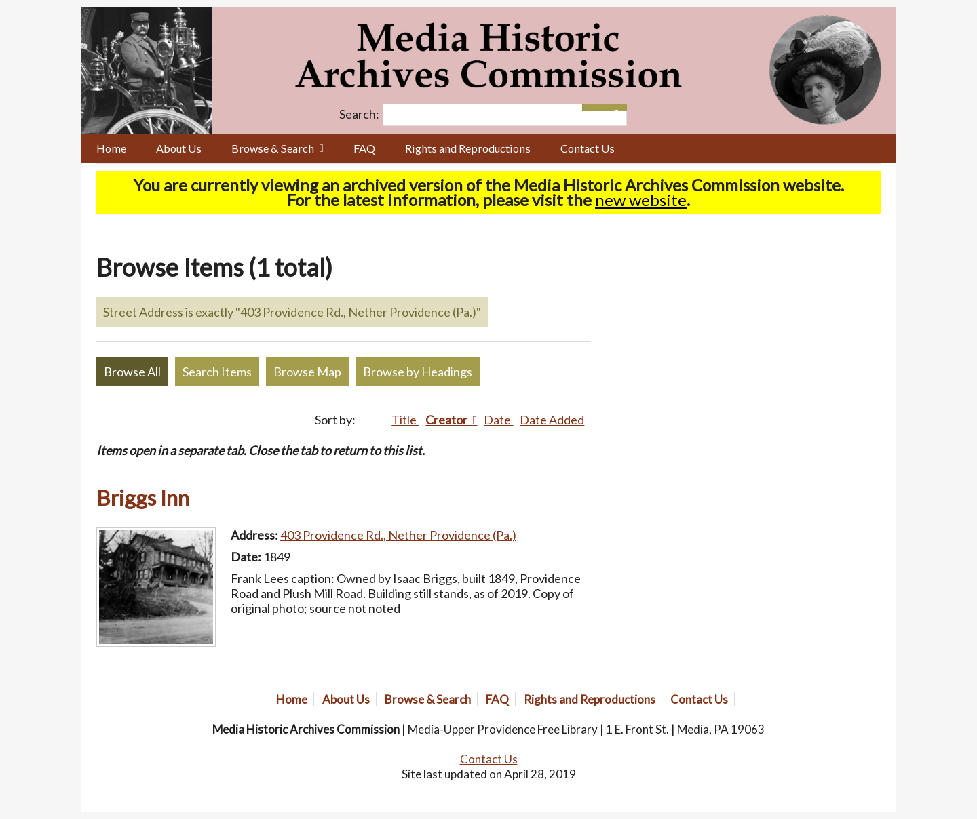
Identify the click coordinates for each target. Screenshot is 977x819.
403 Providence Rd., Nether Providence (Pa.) (398, 534)
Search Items (217, 371)
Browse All (132, 371)
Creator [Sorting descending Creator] (447, 419)
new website (641, 199)
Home (111, 148)
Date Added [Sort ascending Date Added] (552, 419)
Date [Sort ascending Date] (498, 419)
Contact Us (587, 148)
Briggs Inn (142, 498)
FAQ (364, 148)
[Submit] (616, 107)
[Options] (593, 107)
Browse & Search (272, 148)
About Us (179, 148)
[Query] (505, 115)
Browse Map (307, 371)
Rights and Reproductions (468, 148)
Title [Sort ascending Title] (405, 419)
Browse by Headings (417, 371)
